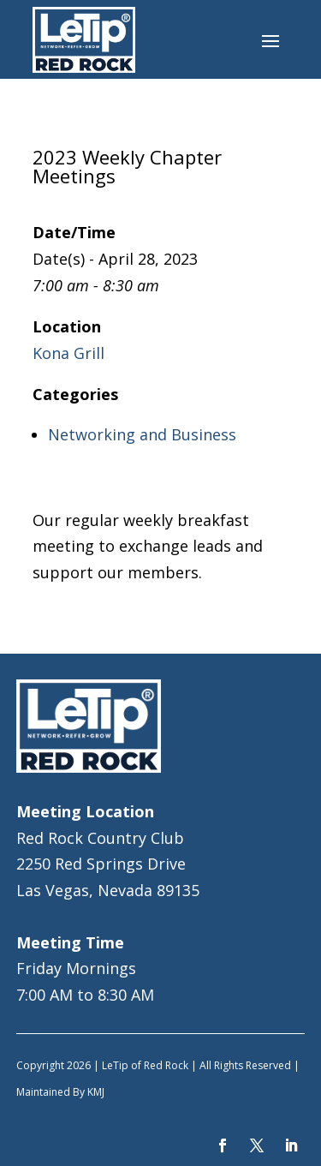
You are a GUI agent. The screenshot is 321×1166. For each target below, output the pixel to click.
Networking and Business (142, 434)
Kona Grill (68, 353)
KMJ (95, 1092)
